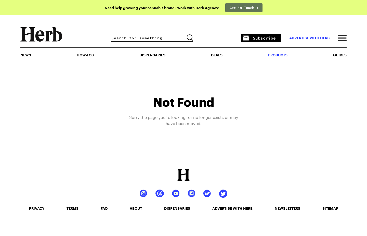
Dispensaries (152, 55)
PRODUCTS (277, 55)
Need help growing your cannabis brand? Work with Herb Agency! (162, 8)
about (136, 208)
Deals (216, 55)
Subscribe (259, 38)
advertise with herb (309, 38)
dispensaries (177, 208)
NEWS (25, 55)
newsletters (287, 208)
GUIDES (340, 55)
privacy (36, 208)
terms (72, 208)
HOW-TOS (85, 55)
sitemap (330, 208)
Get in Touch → (244, 7)
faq (104, 208)
